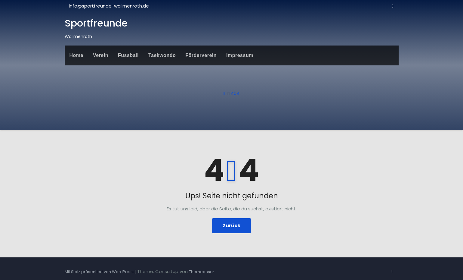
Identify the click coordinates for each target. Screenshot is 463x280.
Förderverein (201, 55)
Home (76, 55)
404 (235, 93)
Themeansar (201, 272)
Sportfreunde (96, 23)
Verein (100, 55)
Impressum (239, 55)
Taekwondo (162, 55)
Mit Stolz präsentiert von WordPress (99, 272)
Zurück (231, 225)
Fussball (128, 55)
